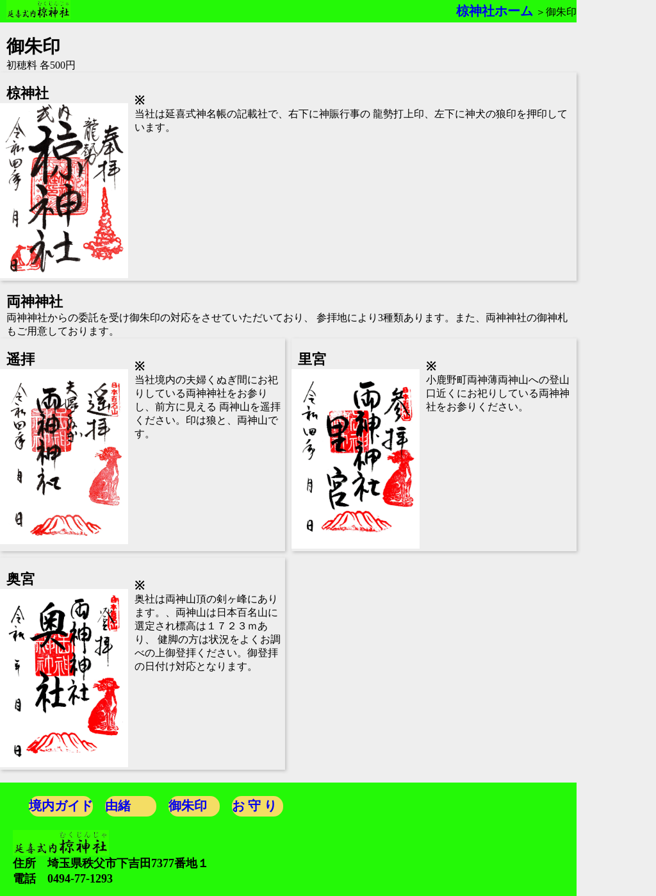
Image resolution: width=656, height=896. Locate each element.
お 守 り (254, 806)
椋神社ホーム (494, 11)
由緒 (118, 806)
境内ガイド (61, 806)
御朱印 (187, 806)
